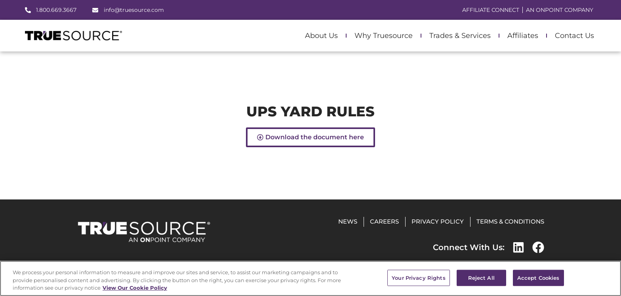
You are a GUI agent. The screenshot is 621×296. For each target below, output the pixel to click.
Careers (384, 221)
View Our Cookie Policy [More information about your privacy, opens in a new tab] (135, 288)
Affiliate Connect (490, 9)
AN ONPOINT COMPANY (559, 9)
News (347, 221)
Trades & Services (460, 35)
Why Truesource (383, 35)
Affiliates (522, 35)
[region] (310, 278)
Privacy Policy (437, 221)
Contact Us (574, 35)
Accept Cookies (538, 277)
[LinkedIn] (518, 247)
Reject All (481, 277)
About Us (321, 35)
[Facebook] (538, 247)
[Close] (608, 278)
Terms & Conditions (510, 221)
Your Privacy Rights (418, 277)
